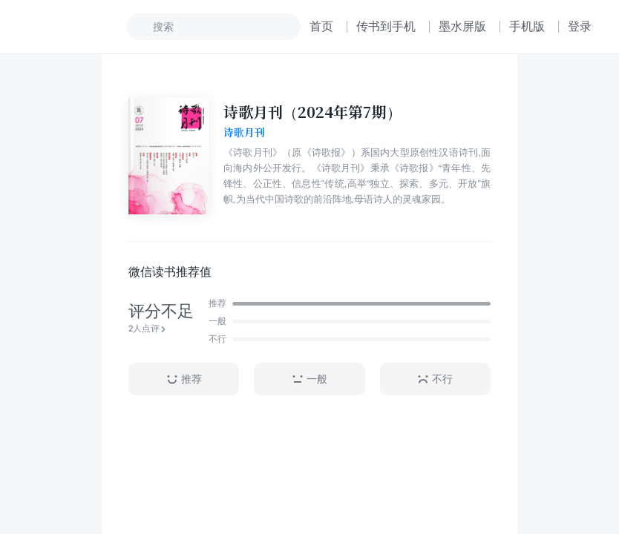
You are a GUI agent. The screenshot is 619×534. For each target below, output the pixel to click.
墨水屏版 (462, 26)
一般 (309, 379)
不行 (435, 379)
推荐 (184, 379)
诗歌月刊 (244, 133)
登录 (580, 26)
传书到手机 (386, 26)
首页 (321, 26)
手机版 (527, 26)
